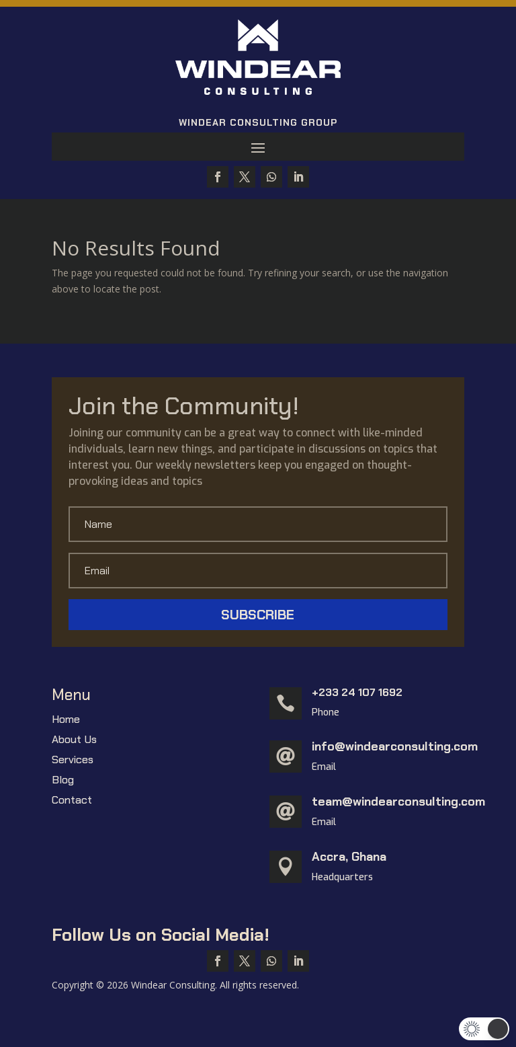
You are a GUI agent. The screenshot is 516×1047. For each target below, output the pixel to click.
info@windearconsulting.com (395, 746)
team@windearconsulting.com (398, 801)
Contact (72, 801)
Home (66, 720)
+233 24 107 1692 (357, 692)
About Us (74, 740)
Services (72, 761)
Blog (63, 781)
